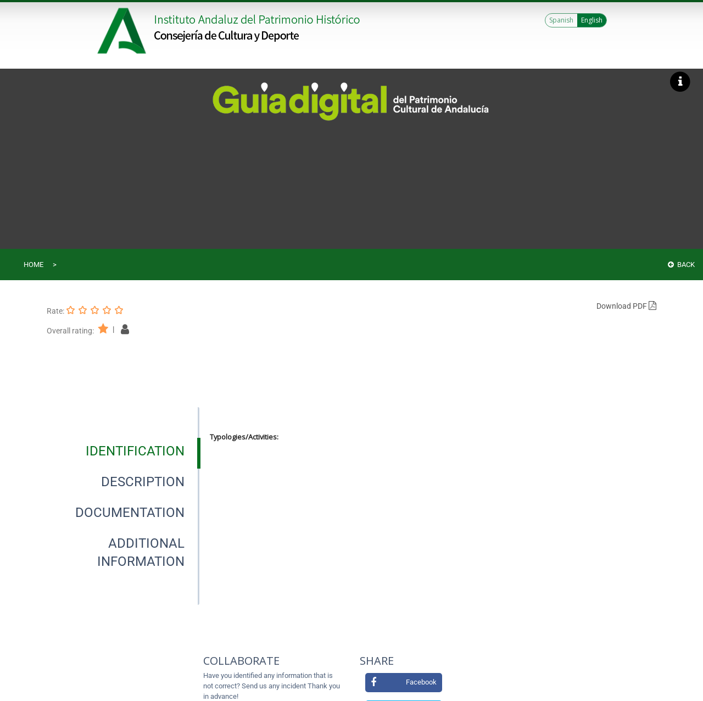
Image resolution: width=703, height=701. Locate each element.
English (591, 20)
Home (33, 264)
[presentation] (123, 451)
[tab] (135, 451)
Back (681, 264)
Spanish (561, 20)
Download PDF (626, 306)
